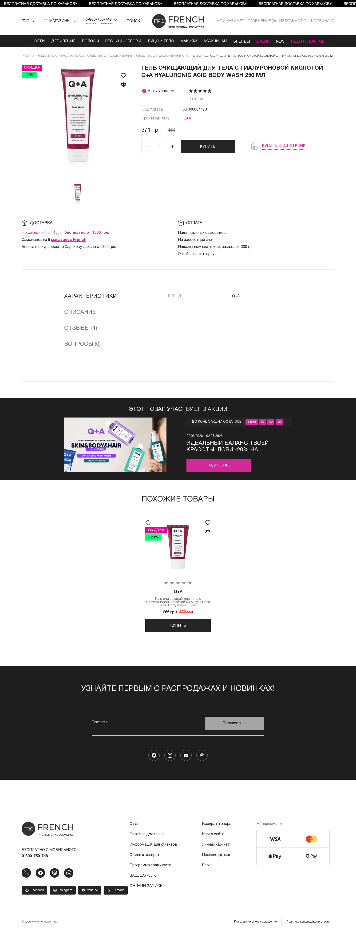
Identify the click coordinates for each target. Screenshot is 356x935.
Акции (264, 41)
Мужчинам (215, 41)
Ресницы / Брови (122, 41)
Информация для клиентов (153, 846)
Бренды (242, 41)
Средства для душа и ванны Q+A (162, 55)
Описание (80, 312)
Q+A (187, 118)
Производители (216, 857)
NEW (282, 41)
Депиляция (61, 41)
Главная (28, 55)
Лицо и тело (160, 41)
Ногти (35, 41)
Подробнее (218, 465)
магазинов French (68, 239)
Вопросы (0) (82, 344)
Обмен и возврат (145, 857)
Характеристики (90, 296)
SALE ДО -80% (143, 877)
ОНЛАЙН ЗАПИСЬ (146, 888)
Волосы (88, 41)
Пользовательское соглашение (255, 923)
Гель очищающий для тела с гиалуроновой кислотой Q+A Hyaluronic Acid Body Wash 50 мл (178, 598)
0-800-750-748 (98, 19)
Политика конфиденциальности (308, 923)
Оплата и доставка (147, 836)
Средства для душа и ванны (110, 55)
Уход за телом (72, 55)
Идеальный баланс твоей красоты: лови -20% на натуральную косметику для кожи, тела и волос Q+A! (233, 447)
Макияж (188, 41)
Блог (206, 867)
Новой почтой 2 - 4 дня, (65, 232)
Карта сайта (213, 836)
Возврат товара (216, 826)
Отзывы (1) (80, 328)
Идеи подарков (311, 41)
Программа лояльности (150, 867)
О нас (134, 826)
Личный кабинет (216, 846)
